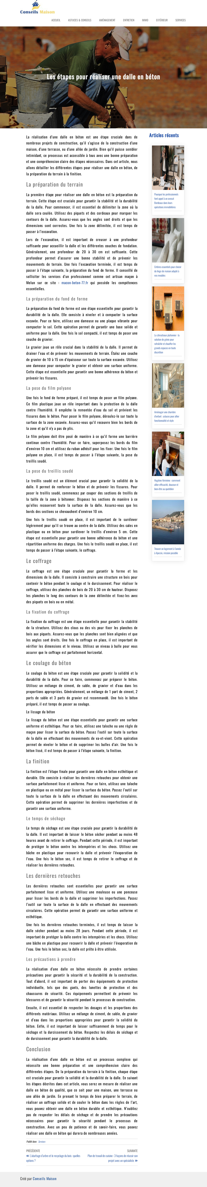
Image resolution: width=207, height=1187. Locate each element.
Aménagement (107, 20)
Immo (145, 20)
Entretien (128, 20)
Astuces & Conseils (79, 20)
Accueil (55, 20)
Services (180, 20)
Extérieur (162, 20)
